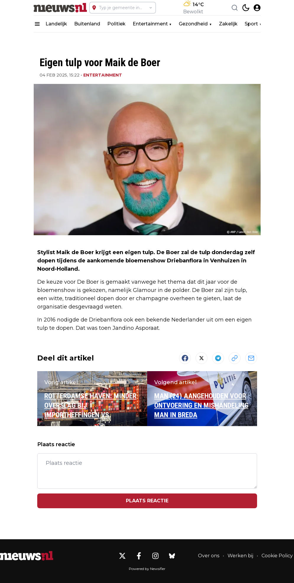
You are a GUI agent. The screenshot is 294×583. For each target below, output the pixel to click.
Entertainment (150, 24)
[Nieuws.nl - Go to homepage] (26, 556)
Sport (251, 24)
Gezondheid (193, 24)
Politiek (116, 24)
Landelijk (56, 24)
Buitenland (87, 24)
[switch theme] (246, 8)
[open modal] (257, 7)
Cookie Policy (277, 555)
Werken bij (240, 555)
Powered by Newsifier (147, 568)
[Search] (234, 7)
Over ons (208, 555)
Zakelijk (228, 24)
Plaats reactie (147, 501)
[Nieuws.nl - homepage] (60, 7)
